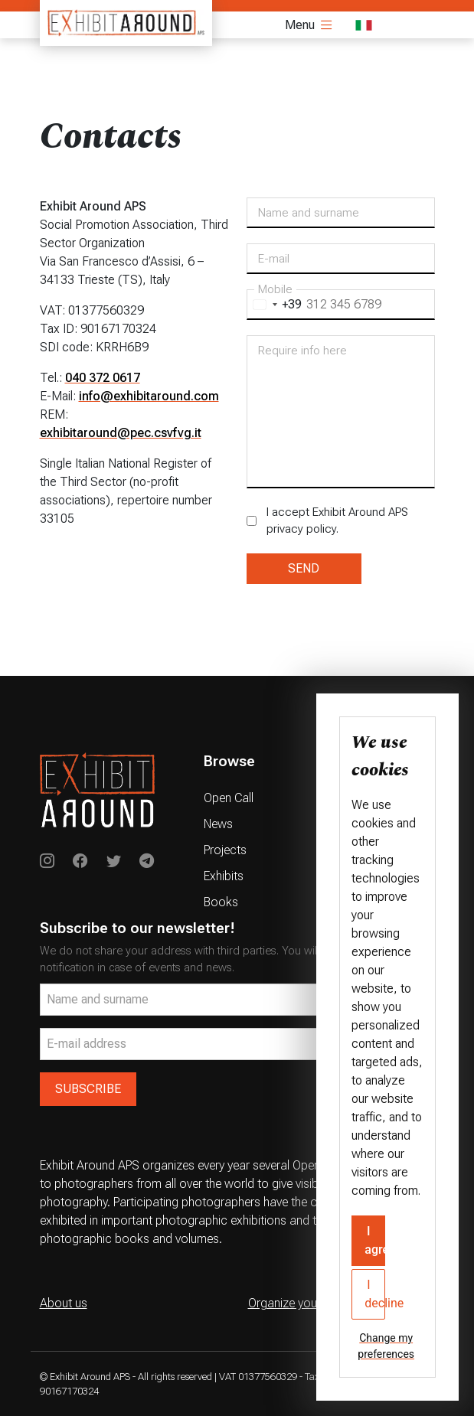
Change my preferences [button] (386, 1346)
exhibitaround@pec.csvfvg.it (120, 433)
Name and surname (308, 213)
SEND (303, 568)
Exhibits (224, 876)
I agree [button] (374, 1240)
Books (221, 902)
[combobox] (274, 304)
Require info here (302, 350)
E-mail (273, 259)
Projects (225, 850)
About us (63, 1303)
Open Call (228, 798)
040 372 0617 (102, 377)
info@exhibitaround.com (149, 396)
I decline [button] (374, 1293)
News (218, 824)
